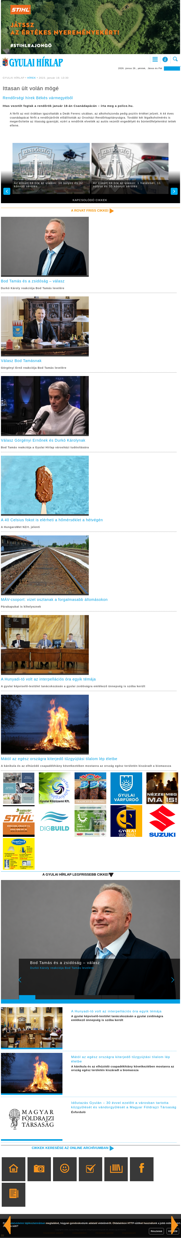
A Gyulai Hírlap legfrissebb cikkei (75, 875)
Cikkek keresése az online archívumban (69, 1149)
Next (175, 983)
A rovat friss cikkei (89, 210)
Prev (25, 983)
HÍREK (31, 77)
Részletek (156, 1231)
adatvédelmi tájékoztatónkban (27, 1223)
